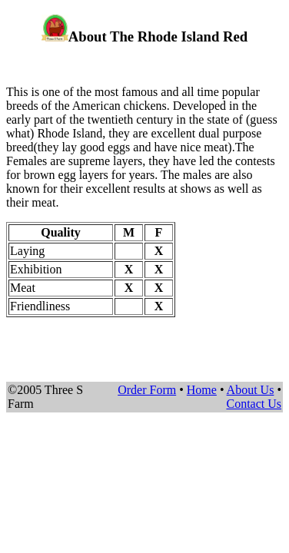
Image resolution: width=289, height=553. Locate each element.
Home (202, 389)
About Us (250, 389)
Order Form (147, 389)
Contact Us (253, 403)
